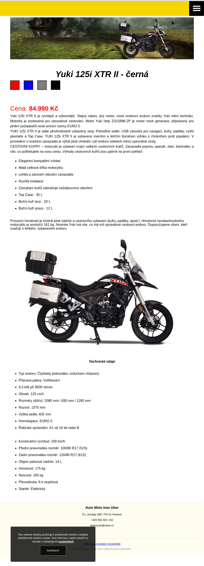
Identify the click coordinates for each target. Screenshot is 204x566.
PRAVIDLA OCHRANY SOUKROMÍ (102, 544)
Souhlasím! (53, 550)
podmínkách (66, 541)
